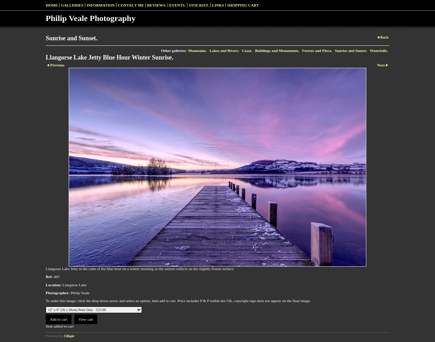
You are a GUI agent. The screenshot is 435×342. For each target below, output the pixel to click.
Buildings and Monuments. (277, 51)
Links (218, 5)
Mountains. (197, 51)
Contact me (131, 5)
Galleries (72, 5)
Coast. (247, 51)
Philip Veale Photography (90, 18)
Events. (177, 5)
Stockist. (199, 5)
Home (52, 5)
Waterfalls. (379, 51)
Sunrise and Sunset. (351, 51)
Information (101, 5)
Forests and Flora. (317, 51)
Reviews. (156, 5)
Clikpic (69, 336)
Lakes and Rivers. (224, 51)
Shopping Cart (243, 5)
